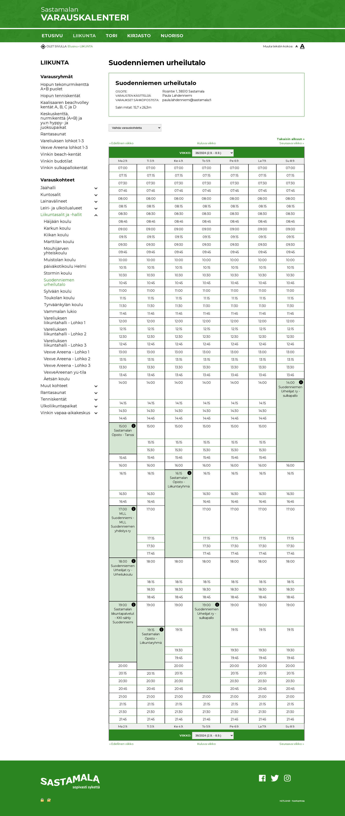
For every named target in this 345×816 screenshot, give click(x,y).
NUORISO (172, 35)
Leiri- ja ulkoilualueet (61, 208)
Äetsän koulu (57, 379)
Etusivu (73, 46)
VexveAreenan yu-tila (65, 372)
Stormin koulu (58, 273)
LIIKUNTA (84, 35)
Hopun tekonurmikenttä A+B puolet (64, 87)
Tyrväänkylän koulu (63, 304)
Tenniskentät (53, 399)
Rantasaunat (53, 134)
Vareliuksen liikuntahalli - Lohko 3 (65, 343)
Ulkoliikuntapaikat (58, 406)
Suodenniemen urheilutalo (59, 282)
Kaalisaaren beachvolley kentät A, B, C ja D (64, 105)
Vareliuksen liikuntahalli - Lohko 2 (65, 331)
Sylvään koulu (58, 291)
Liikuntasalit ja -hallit (61, 214)
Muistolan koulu (60, 259)
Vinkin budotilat (56, 161)
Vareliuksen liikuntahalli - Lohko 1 (64, 320)
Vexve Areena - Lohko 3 (67, 365)
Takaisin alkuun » (291, 139)
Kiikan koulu (56, 235)
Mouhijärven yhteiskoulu (56, 251)
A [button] (296, 46)
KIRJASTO (139, 35)
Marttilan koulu (59, 241)
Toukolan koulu (59, 297)
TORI (111, 35)
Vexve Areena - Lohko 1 (66, 352)
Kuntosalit (50, 194)
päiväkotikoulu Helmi (65, 266)
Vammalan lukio (60, 311)
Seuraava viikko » (291, 143)
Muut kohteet (54, 385)
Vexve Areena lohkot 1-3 (64, 147)
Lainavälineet (53, 201)
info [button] (301, 382)
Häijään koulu (57, 221)
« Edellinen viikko (121, 143)
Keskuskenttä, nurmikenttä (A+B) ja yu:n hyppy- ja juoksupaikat (61, 120)
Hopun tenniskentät (60, 95)
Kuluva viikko (206, 143)
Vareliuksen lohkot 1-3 (62, 140)
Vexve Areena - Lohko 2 (67, 358)
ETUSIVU (52, 35)
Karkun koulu (57, 228)
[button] (96, 188)
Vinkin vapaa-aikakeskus (65, 412)
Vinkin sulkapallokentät (64, 167)
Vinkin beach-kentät (60, 154)
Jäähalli (48, 187)
